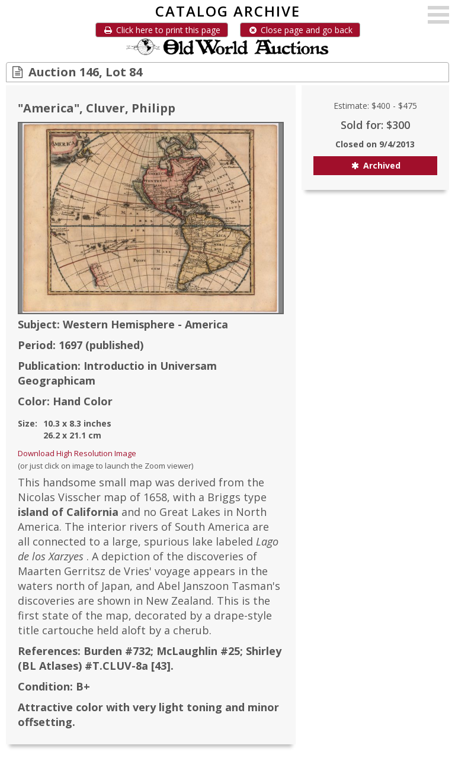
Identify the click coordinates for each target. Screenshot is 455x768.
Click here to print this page (161, 30)
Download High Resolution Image (77, 453)
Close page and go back (300, 30)
